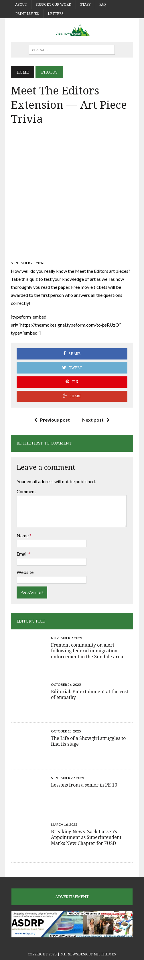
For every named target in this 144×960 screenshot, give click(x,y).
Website (25, 572)
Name (23, 535)
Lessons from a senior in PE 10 (84, 785)
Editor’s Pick (31, 621)
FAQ (102, 5)
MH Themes (105, 954)
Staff (85, 5)
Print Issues (27, 14)
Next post (96, 419)
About (21, 5)
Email (22, 553)
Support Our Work (53, 5)
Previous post (52, 419)
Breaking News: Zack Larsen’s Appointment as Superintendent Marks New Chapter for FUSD (86, 837)
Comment (26, 491)
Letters (56, 14)
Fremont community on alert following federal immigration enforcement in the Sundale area (87, 651)
